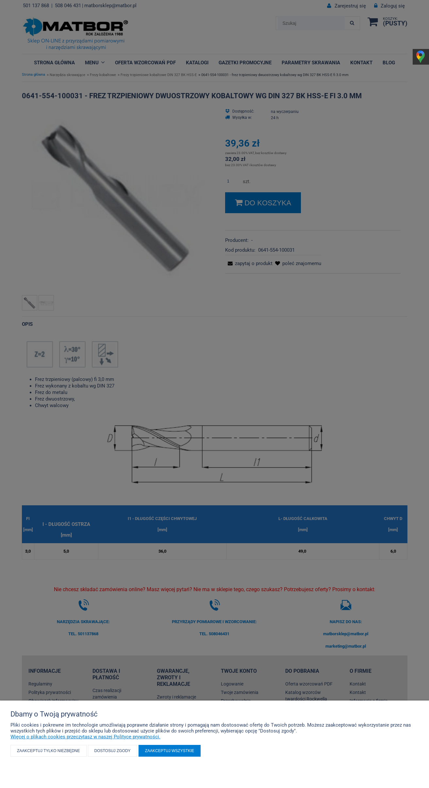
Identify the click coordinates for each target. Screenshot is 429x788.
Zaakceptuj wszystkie (169, 751)
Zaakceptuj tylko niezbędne (48, 751)
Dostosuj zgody (112, 751)
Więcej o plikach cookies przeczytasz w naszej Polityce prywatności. (85, 737)
